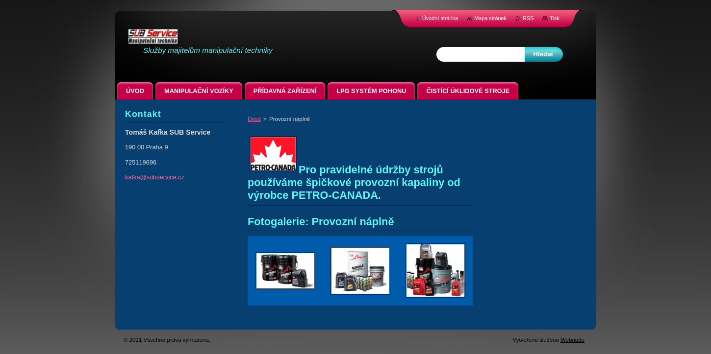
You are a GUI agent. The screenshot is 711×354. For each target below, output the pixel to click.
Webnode (572, 340)
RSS (528, 18)
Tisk (554, 18)
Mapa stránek (490, 18)
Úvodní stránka (440, 18)
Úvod (254, 119)
